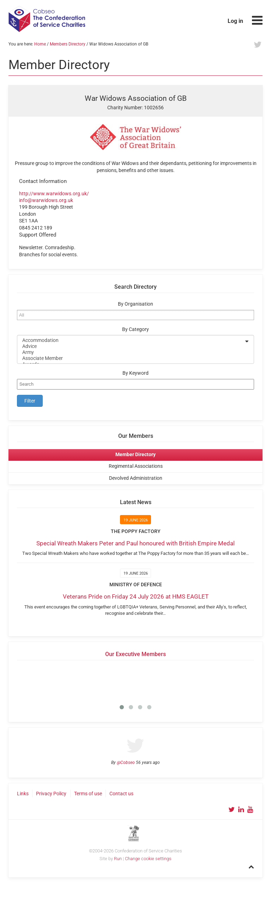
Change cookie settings (148, 858)
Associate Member (131, 358)
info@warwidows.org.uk (46, 200)
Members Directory (67, 44)
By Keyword (135, 373)
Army (131, 352)
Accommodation (131, 340)
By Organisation (135, 304)
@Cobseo (126, 762)
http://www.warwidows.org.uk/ (54, 193)
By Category (135, 329)
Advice (131, 346)
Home (40, 44)
